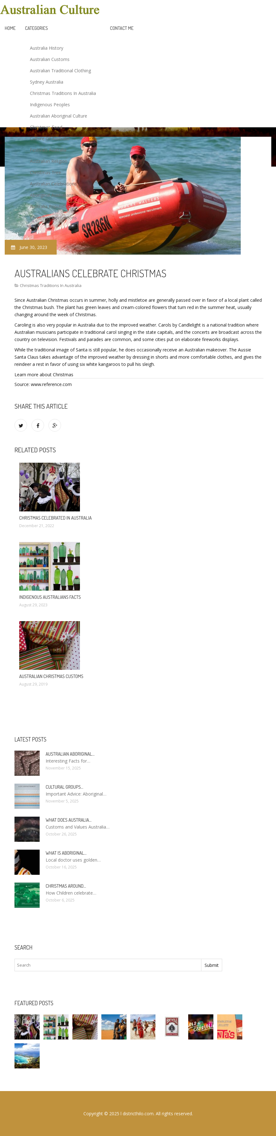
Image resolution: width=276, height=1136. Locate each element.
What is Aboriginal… (66, 853)
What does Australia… (69, 820)
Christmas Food (46, 127)
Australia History (46, 48)
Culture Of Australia (50, 138)
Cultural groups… (64, 787)
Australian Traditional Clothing (60, 71)
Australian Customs (50, 59)
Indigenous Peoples (50, 105)
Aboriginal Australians (52, 195)
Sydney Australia (46, 82)
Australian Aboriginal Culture (58, 116)
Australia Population (50, 206)
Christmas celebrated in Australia (55, 518)
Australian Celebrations (53, 184)
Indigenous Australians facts (50, 597)
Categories (36, 28)
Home (10, 28)
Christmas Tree (45, 172)
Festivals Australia (48, 150)
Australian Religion (48, 161)
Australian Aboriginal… (70, 754)
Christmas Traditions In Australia (63, 93)
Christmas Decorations (53, 218)
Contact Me (122, 28)
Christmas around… (66, 886)
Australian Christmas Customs (51, 676)
